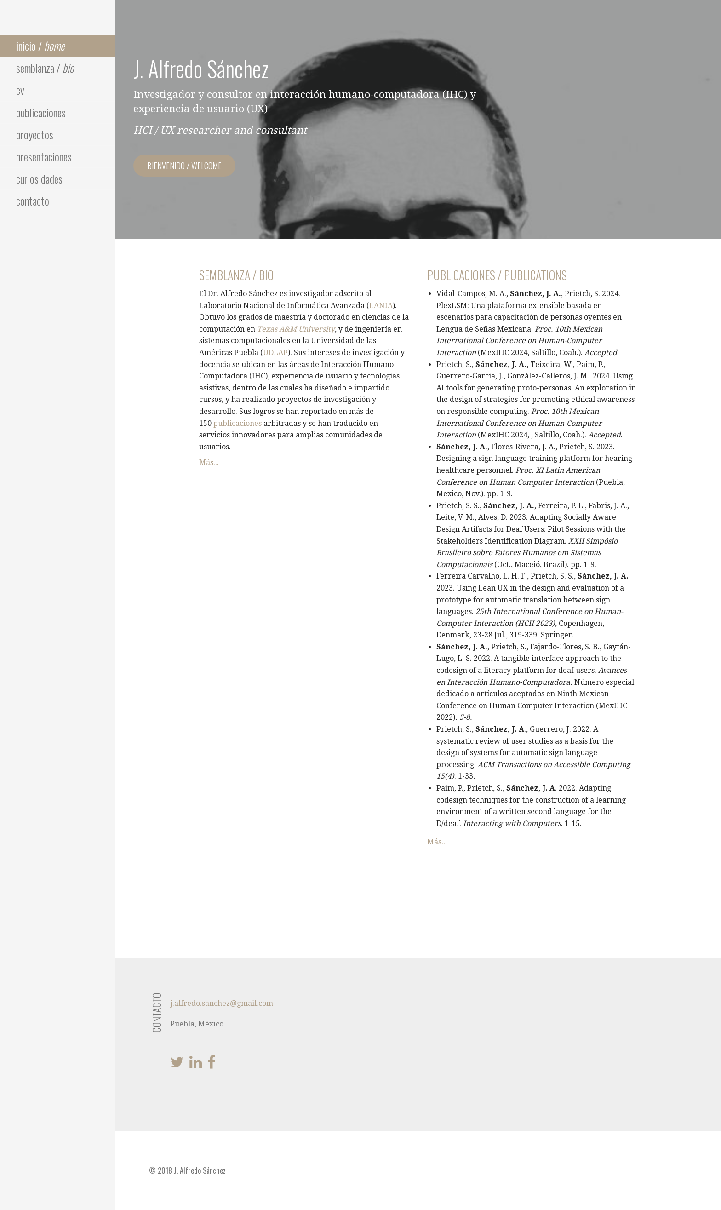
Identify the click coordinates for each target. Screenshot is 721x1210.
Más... (209, 462)
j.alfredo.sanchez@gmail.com (221, 1003)
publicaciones (41, 112)
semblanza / (45, 67)
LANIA (381, 305)
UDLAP (275, 352)
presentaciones (44, 156)
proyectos (34, 134)
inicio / (40, 45)
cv (20, 89)
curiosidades (39, 178)
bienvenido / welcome (184, 166)
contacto (32, 200)
